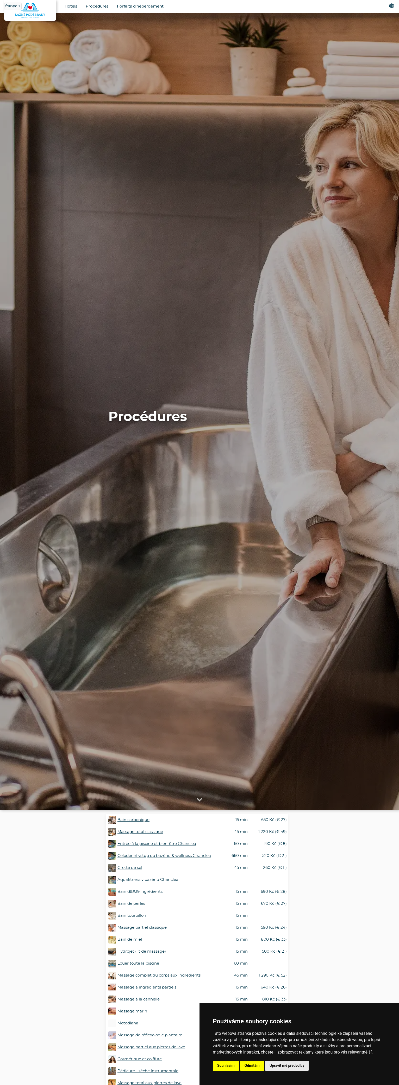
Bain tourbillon (131, 916)
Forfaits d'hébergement (140, 6)
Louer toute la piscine (138, 963)
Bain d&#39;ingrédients (140, 892)
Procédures (97, 6)
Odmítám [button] (252, 1065)
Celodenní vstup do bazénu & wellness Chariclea (164, 856)
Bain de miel (129, 939)
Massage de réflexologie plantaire (149, 1035)
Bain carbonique (133, 820)
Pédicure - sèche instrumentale (147, 1071)
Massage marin (132, 1011)
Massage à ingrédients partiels (146, 987)
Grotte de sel (129, 868)
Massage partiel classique (142, 927)
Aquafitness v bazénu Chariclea (147, 880)
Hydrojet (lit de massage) (141, 951)
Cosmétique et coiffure (139, 1059)
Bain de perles (131, 904)
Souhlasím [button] (226, 1065)
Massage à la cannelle (138, 999)
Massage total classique (140, 832)
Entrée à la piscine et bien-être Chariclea (156, 844)
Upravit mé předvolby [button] (287, 1065)
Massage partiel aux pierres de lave (151, 1047)
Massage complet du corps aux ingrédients (159, 975)
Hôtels (71, 6)
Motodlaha (127, 1023)
